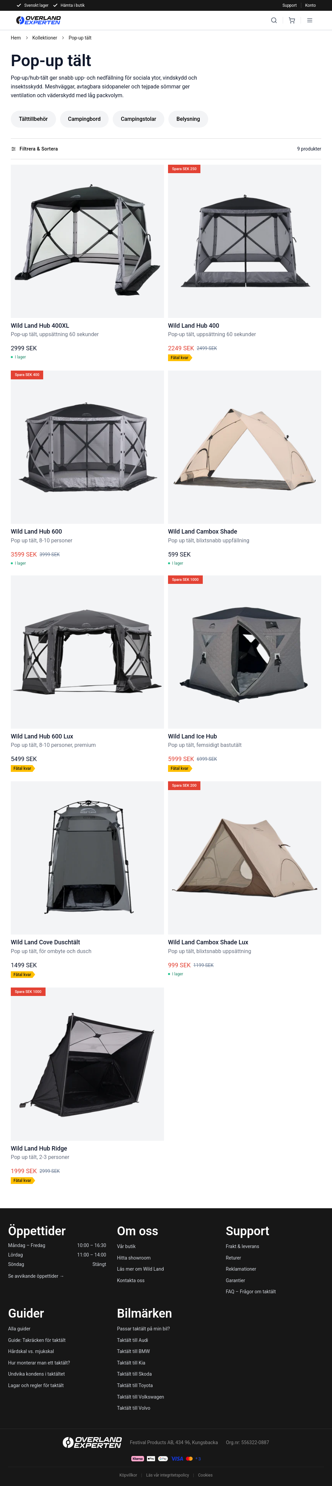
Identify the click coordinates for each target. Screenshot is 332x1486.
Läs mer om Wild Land (140, 1269)
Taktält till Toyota (135, 1385)
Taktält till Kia (131, 1363)
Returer (233, 1258)
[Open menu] (310, 20)
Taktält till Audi (132, 1340)
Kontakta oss (131, 1280)
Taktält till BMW (133, 1351)
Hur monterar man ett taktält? (39, 1363)
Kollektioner (44, 37)
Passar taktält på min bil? (143, 1328)
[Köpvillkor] (198, 1459)
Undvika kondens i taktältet (36, 1374)
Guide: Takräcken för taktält (36, 1340)
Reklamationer (241, 1269)
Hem (16, 37)
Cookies (205, 1475)
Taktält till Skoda (134, 1374)
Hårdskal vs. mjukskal (31, 1351)
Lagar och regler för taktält (36, 1385)
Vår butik (126, 1246)
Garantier (235, 1280)
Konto (310, 5)
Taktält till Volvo (133, 1408)
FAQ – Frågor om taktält (251, 1291)
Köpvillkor (128, 1475)
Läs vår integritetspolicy (167, 1475)
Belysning (188, 119)
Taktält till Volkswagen (140, 1397)
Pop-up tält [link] (79, 37)
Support (289, 5)
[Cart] (292, 20)
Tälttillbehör (33, 119)
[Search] (274, 20)
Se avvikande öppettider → (36, 1276)
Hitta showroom (134, 1258)
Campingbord (84, 119)
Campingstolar (138, 119)
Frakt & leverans (242, 1246)
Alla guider (19, 1328)
